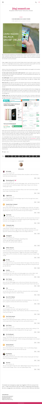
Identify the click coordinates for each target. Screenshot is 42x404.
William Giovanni (10, 247)
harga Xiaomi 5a (33, 138)
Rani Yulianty (9, 279)
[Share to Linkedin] (36, 156)
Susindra (8, 270)
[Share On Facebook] (15, 156)
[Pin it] (29, 156)
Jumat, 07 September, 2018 (10, 172)
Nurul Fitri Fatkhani (10, 297)
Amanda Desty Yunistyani (11, 204)
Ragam (21, 17)
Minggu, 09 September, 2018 (10, 355)
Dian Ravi (8, 362)
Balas (35, 178)
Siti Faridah (8, 171)
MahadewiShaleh (9, 344)
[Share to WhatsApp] (8, 156)
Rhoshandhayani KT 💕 (11, 180)
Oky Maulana (9, 353)
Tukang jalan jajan (10, 225)
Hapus (38, 178)
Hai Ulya (8, 259)
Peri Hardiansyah (10, 334)
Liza (7, 288)
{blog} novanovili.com (21, 8)
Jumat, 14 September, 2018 (10, 364)
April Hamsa (8, 325)
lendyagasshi (9, 235)
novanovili (21, 161)
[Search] (36, 2)
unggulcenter (9, 195)
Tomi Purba (8, 214)
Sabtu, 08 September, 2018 (10, 237)
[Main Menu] (38, 2)
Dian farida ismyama (10, 316)
